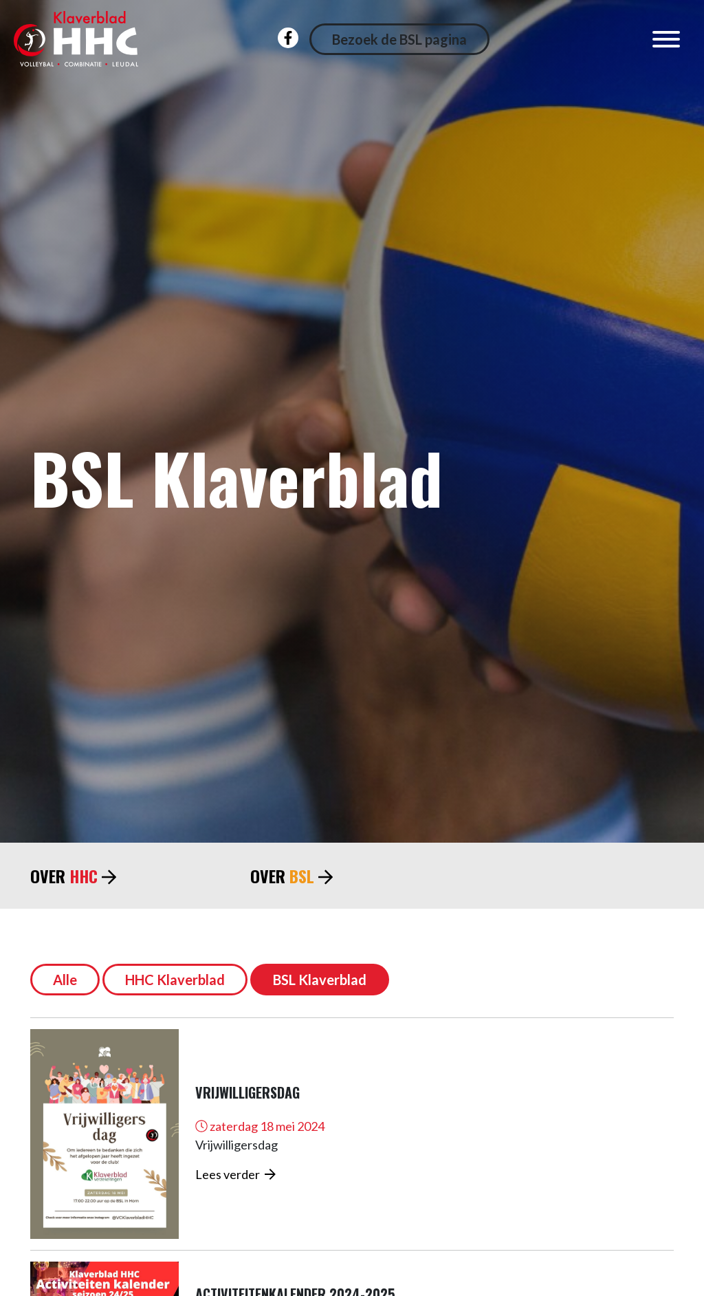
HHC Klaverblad (175, 979)
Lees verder (235, 1174)
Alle (65, 979)
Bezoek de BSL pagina (399, 39)
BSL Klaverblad (319, 979)
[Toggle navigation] (666, 39)
